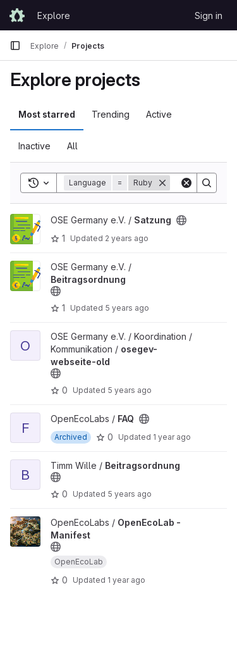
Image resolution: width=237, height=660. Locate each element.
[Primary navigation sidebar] (15, 45)
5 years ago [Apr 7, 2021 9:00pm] (129, 390)
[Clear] (186, 182)
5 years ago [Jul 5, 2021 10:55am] (127, 308)
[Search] (207, 183)
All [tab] (72, 145)
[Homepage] (17, 15)
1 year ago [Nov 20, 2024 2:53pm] (126, 580)
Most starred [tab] (46, 114)
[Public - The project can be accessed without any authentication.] (181, 220)
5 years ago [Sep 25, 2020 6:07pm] (129, 494)
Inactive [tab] (34, 145)
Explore (53, 15)
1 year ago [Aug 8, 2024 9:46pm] (172, 437)
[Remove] (162, 182)
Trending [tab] (111, 114)
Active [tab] (159, 114)
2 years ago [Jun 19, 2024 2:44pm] (127, 238)
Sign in (208, 15)
